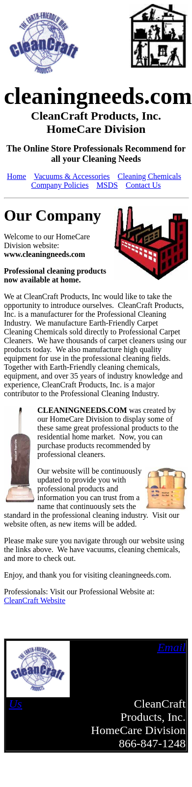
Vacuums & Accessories (72, 176)
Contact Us (143, 185)
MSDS (107, 185)
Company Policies (59, 185)
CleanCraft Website (34, 600)
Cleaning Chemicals (149, 176)
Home (16, 176)
